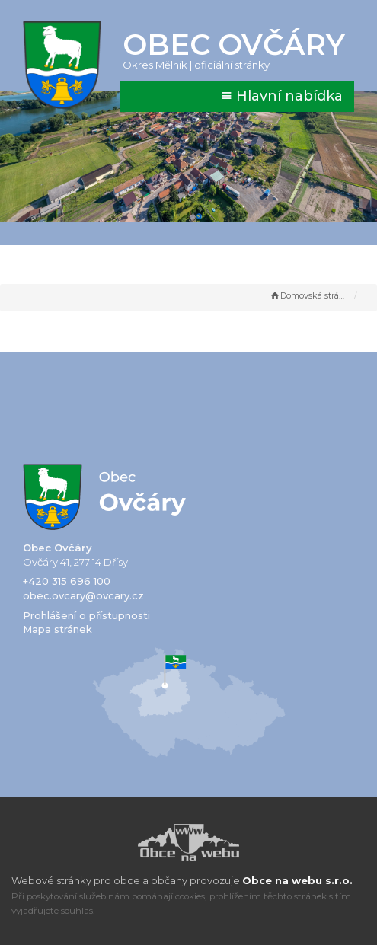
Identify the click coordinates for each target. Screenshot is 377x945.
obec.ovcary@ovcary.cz (83, 595)
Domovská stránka (308, 295)
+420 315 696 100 (66, 581)
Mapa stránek (57, 629)
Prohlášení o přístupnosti (86, 615)
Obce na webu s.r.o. (297, 880)
